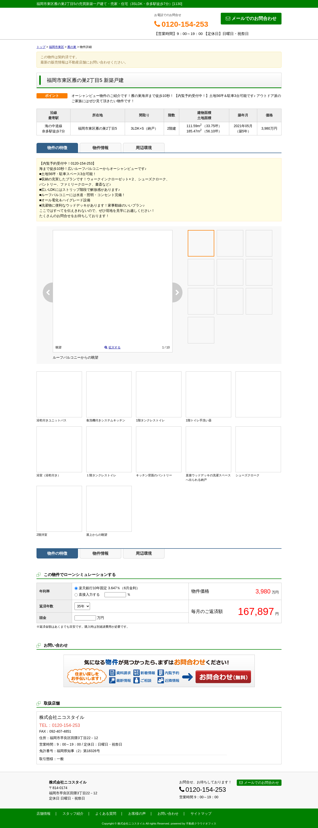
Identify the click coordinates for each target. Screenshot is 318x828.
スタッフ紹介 (73, 814)
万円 (100, 618)
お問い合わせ (223, 676)
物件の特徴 (57, 148)
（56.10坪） (212, 131)
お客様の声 (137, 814)
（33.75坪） (212, 126)
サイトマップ (201, 814)
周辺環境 (144, 148)
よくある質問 (105, 814)
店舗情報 (43, 814)
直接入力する (89, 594)
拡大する (112, 347)
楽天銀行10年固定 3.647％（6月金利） (109, 588)
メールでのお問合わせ (251, 18)
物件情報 (100, 148)
